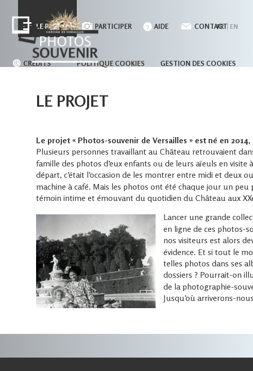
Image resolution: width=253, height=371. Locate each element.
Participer (113, 26)
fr (220, 26)
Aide (161, 26)
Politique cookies (111, 63)
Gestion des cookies (198, 63)
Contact (210, 26)
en (234, 26)
